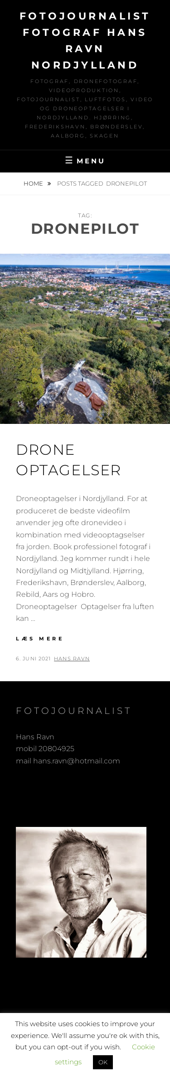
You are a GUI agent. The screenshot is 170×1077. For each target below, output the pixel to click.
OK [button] (102, 1062)
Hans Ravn (72, 658)
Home (34, 183)
